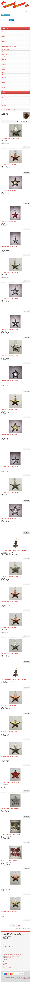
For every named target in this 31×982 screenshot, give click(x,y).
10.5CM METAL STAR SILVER (10, 139)
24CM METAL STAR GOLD (9, 731)
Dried (3, 62)
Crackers (4, 57)
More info (26, 146)
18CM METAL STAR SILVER (9, 653)
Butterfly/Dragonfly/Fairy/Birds (9, 46)
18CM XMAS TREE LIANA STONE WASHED (14, 679)
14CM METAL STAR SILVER (9, 576)
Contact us (5, 963)
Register (27, 11)
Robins (3, 82)
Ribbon (3, 80)
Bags (3, 36)
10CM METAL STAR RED (8, 221)
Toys (3, 97)
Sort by (16, 121)
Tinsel (3, 95)
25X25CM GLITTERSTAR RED (10, 783)
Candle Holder (5, 49)
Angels (3, 31)
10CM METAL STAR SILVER (9, 247)
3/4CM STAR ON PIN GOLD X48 (10, 834)
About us (5, 961)
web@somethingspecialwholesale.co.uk (12, 954)
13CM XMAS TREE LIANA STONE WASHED (14, 550)
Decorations (5, 59)
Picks (3, 74)
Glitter (3, 69)
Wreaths (4, 105)
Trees (3, 100)
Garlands (4, 64)
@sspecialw (8, 957)
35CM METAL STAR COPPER (9, 886)
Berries (4, 44)
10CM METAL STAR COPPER (9, 164)
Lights (3, 72)
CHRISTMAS (6, 28)
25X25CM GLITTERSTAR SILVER (10, 808)
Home (3, 109)
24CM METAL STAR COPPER (9, 705)
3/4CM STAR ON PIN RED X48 (10, 860)
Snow (3, 87)
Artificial (4, 33)
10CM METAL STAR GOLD (9, 190)
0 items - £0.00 (5, 14)
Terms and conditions (7, 967)
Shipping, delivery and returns (9, 966)
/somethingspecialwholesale (13, 956)
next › (19, 925)
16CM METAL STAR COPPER (9, 602)
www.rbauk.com (26, 978)
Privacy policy (5, 964)
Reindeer (4, 77)
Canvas (4, 51)
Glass (3, 67)
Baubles (4, 41)
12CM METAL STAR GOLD (9, 409)
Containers (4, 54)
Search (11, 20)
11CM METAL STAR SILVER (9, 329)
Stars (3, 92)
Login (22, 11)
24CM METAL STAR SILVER (9, 757)
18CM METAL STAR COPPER (9, 628)
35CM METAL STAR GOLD (9, 912)
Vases (3, 103)
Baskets (4, 39)
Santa (3, 85)
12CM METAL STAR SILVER (9, 467)
